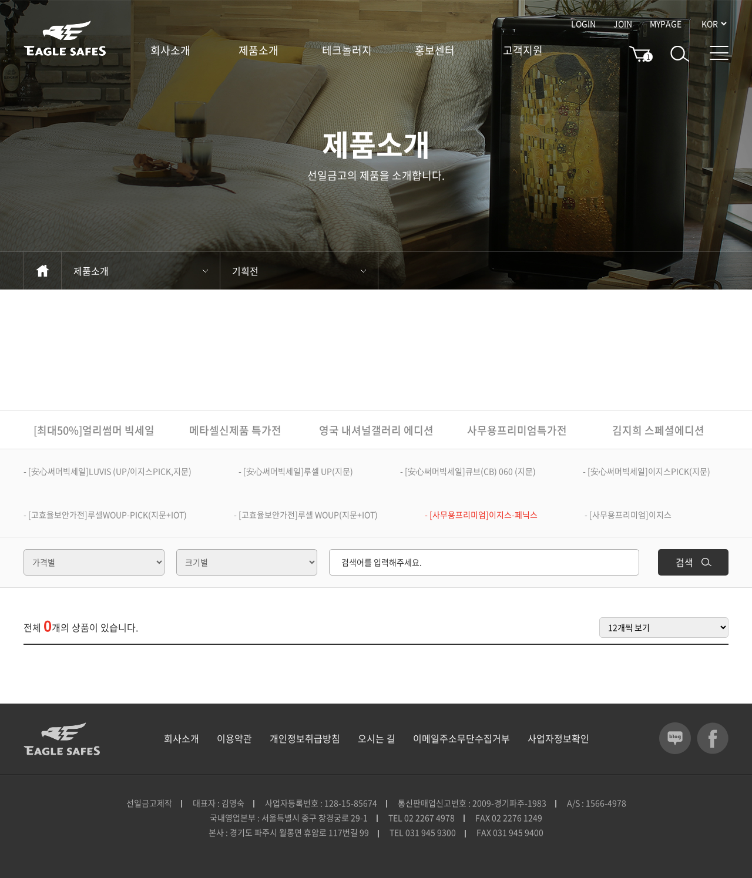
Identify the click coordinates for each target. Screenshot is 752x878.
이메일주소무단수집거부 (461, 738)
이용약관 (234, 738)
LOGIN (583, 23)
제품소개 (258, 50)
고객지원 (523, 50)
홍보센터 (435, 50)
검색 (693, 562)
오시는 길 (376, 738)
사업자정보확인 (558, 738)
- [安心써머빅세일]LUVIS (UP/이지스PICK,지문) (108, 471)
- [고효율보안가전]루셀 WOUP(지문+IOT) (306, 514)
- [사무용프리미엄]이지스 (628, 514)
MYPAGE (666, 23)
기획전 (299, 271)
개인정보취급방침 (305, 738)
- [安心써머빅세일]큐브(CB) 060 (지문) (468, 471)
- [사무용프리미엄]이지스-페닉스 (481, 514)
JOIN (622, 23)
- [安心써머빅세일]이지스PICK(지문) (646, 471)
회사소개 (170, 50)
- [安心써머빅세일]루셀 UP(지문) (296, 471)
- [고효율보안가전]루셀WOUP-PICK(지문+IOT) (105, 514)
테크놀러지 (347, 50)
